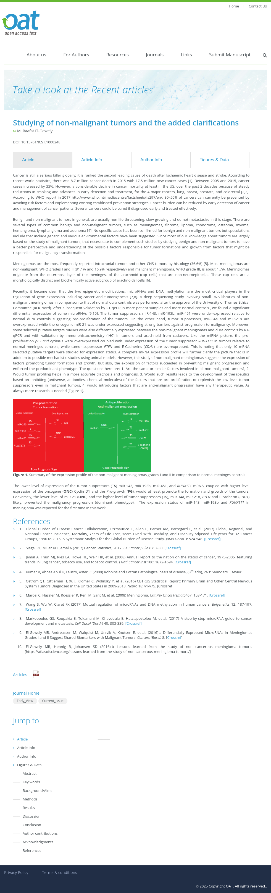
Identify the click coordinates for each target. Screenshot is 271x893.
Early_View (25, 700)
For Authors (76, 54)
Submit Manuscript (230, 54)
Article (28, 159)
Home (234, 6)
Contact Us (258, 6)
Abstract (29, 773)
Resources (117, 54)
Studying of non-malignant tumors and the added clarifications (126, 122)
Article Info (91, 159)
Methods (30, 799)
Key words (31, 781)
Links (186, 54)
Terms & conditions (59, 872)
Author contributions (40, 833)
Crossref (174, 637)
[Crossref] (212, 538)
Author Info (151, 159)
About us (36, 54)
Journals (155, 54)
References (32, 850)
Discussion (32, 816)
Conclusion (32, 824)
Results (29, 807)
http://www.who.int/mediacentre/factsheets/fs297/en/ (117, 197)
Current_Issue (53, 700)
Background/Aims (37, 790)
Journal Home (26, 693)
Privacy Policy (16, 872)
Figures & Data (214, 159)
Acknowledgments (38, 841)
